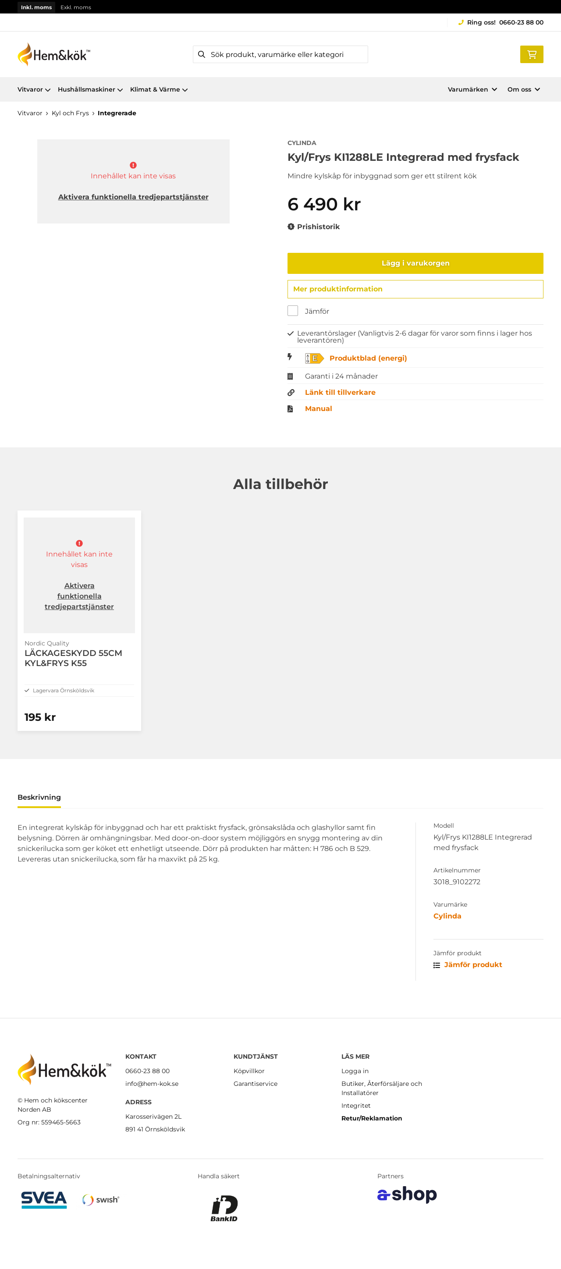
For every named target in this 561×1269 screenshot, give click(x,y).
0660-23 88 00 (521, 22)
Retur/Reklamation (371, 1118)
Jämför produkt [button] (467, 981)
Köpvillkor (249, 1071)
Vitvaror (34, 89)
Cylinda (447, 932)
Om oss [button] (524, 89)
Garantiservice (255, 1084)
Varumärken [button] (472, 89)
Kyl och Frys (70, 113)
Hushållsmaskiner (90, 89)
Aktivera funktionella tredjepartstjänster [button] (133, 197)
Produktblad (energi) (368, 360)
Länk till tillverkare (340, 394)
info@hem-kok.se (151, 1084)
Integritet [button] (356, 1105)
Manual (318, 411)
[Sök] (280, 54)
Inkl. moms (36, 7)
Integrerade (117, 113)
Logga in (355, 1071)
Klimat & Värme (159, 89)
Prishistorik (314, 227)
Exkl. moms (75, 7)
